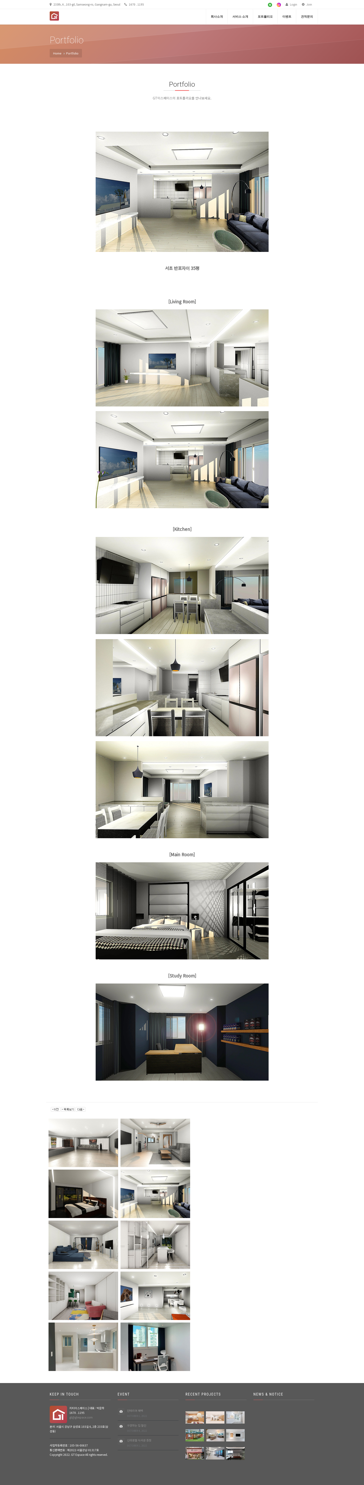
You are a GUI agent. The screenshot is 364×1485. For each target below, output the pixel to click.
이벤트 (286, 16)
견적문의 (307, 16)
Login (291, 4)
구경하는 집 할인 (137, 1428)
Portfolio (72, 53)
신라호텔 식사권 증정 (139, 1443)
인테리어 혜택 (137, 1413)
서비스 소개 (240, 16)
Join (307, 4)
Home (57, 53)
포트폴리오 (265, 16)
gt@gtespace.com (81, 1417)
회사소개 (217, 16)
